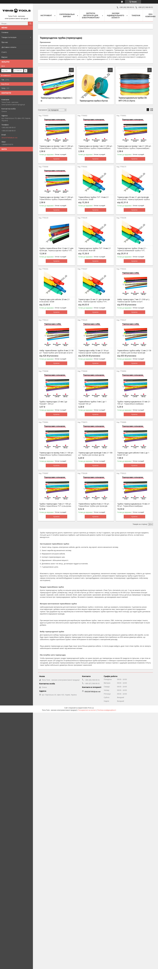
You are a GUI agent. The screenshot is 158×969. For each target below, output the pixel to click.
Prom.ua (91, 708)
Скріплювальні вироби (67, 15)
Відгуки (4, 57)
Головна (5, 32)
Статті (4, 52)
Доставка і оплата (9, 47)
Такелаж (136, 15)
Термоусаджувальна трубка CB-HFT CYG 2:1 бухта (132, 99)
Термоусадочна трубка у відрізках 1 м (56, 99)
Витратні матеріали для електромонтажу (91, 15)
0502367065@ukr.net (9, 137)
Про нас (5, 42)
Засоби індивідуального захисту (115, 15)
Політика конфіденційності (106, 710)
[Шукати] (30, 23)
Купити (56, 159)
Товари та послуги (9, 37)
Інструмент (46, 15)
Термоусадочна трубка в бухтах (94, 101)
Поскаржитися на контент (87, 710)
